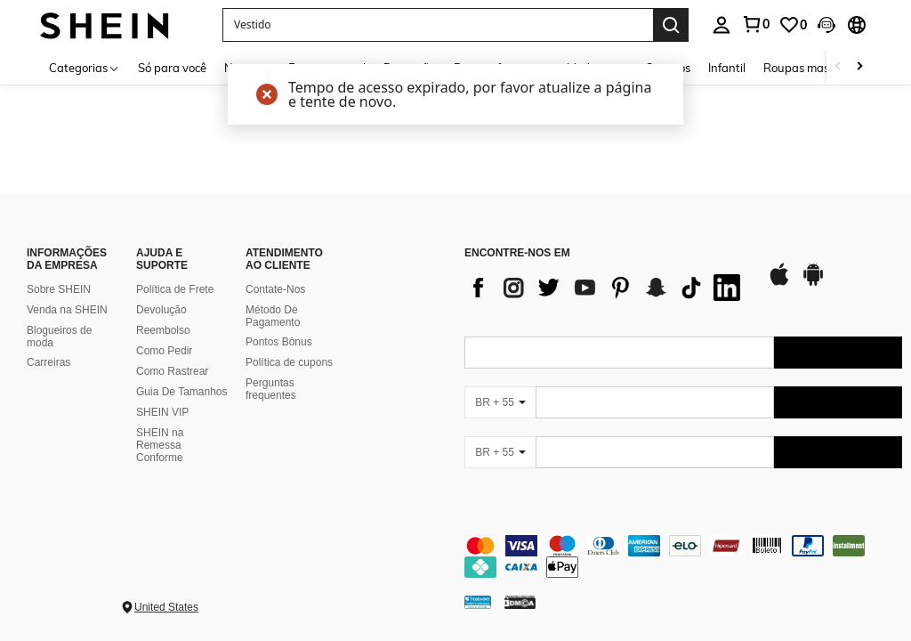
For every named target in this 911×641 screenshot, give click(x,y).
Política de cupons (289, 362)
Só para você (172, 68)
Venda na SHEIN (67, 310)
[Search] (671, 25)
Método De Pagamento (273, 316)
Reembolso (163, 330)
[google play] (813, 283)
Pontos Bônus (279, 342)
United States (166, 607)
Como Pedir (164, 351)
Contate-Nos (275, 289)
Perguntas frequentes (271, 389)
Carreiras (48, 362)
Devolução (161, 310)
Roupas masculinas (815, 68)
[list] (606, 287)
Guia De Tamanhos (182, 391)
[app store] (779, 283)
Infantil (727, 68)
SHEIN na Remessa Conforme (159, 445)
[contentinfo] (683, 556)
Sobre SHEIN (59, 289)
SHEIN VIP (162, 412)
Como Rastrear (172, 371)
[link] (792, 25)
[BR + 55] (500, 402)
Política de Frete (175, 289)
